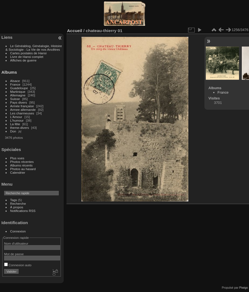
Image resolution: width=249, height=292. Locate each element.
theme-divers (19, 127)
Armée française (22, 106)
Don (13, 131)
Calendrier (17, 172)
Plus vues (17, 158)
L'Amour (16, 117)
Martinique (17, 91)
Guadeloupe (19, 88)
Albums (9, 72)
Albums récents (21, 165)
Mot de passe (14, 254)
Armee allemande (23, 109)
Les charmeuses (22, 113)
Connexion (18, 231)
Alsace (15, 81)
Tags (13, 200)
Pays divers (18, 102)
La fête (15, 124)
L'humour (17, 120)
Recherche (18, 203)
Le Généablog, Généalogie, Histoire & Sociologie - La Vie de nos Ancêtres (34, 47)
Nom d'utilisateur (16, 243)
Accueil (74, 30)
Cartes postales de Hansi (28, 53)
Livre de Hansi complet (26, 56)
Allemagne (18, 95)
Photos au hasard (23, 169)
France (15, 84)
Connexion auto (18, 265)
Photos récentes (22, 161)
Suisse (15, 99)
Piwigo (243, 287)
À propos (16, 207)
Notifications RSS (23, 210)
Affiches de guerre (23, 60)
